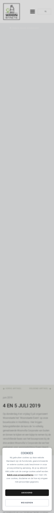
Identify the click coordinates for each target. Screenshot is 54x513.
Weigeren (27, 502)
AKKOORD (27, 492)
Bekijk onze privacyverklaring (20, 475)
